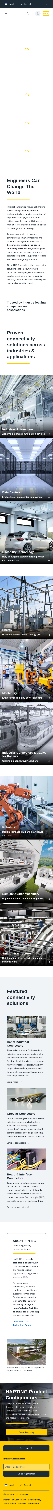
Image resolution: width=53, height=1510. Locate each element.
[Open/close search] (28, 13)
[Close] (47, 4)
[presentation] (25, 4)
